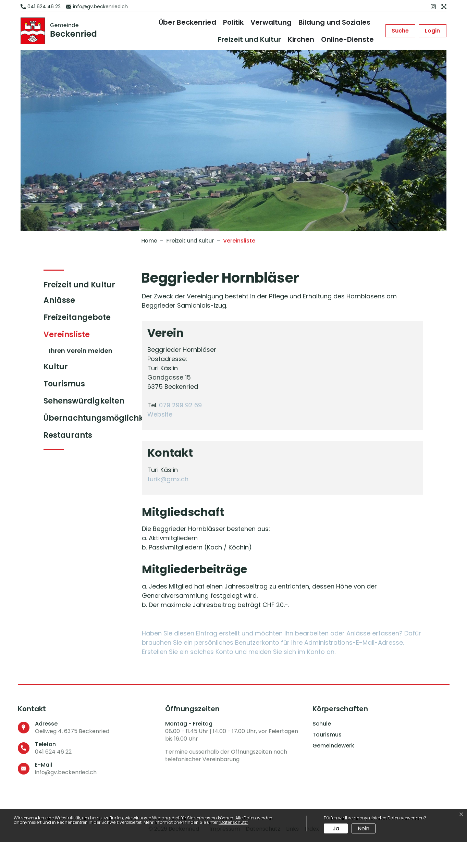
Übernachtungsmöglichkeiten (103, 418)
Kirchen (301, 39)
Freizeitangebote (77, 317)
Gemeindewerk (333, 746)
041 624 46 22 (53, 752)
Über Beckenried (187, 22)
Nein (363, 828)
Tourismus (64, 384)
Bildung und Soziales (334, 22)
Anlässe (59, 300)
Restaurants (68, 435)
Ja (336, 828)
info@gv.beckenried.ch (66, 772)
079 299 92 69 (180, 405)
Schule (321, 724)
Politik (233, 22)
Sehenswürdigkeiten (84, 401)
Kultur (56, 366)
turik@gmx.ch (167, 479)
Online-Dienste (347, 39)
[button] (400, 30)
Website (163, 414)
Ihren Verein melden (80, 350)
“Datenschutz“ (233, 822)
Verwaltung (271, 22)
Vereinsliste (71, 336)
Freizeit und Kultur (249, 39)
